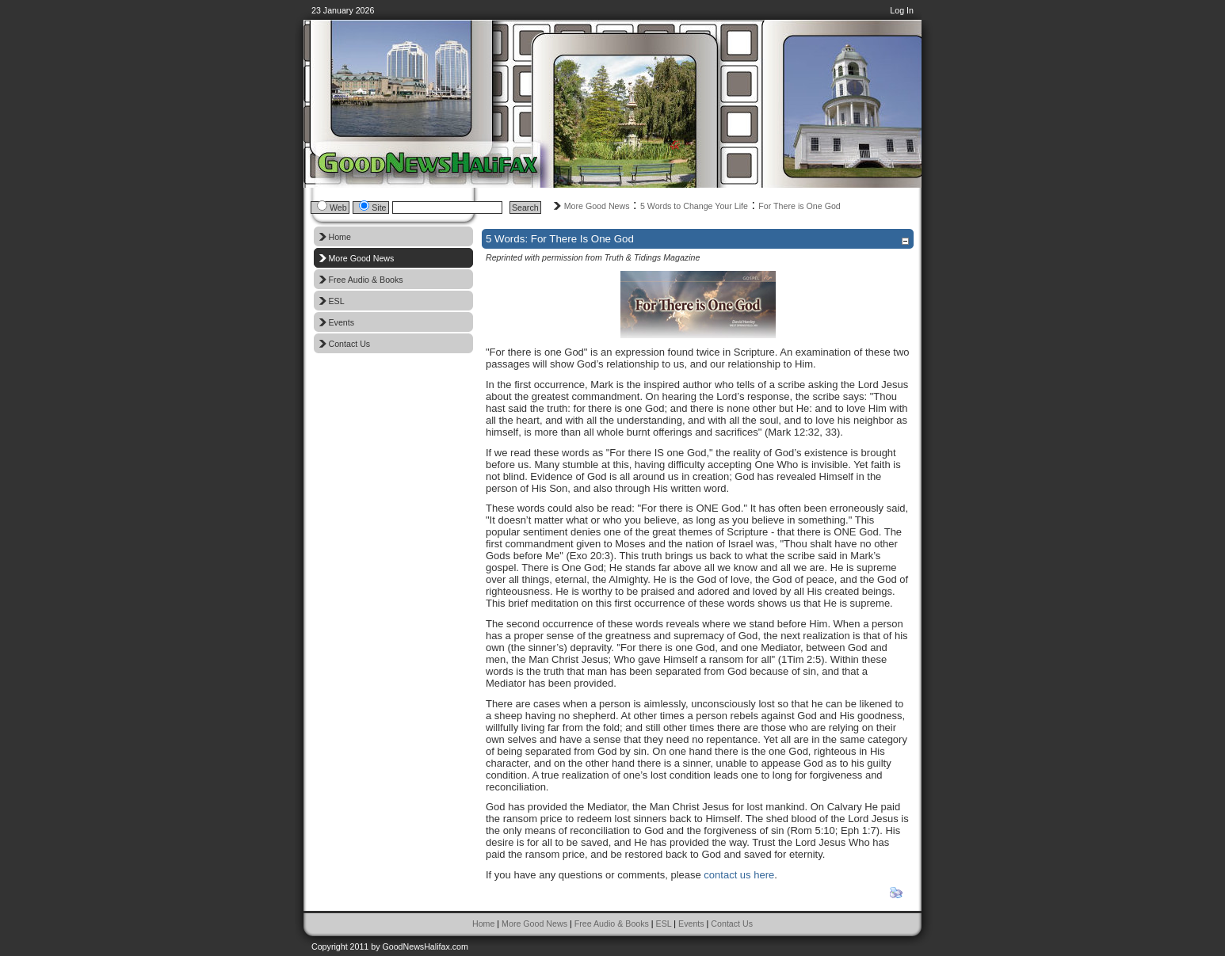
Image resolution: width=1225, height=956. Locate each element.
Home (483, 923)
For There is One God (799, 206)
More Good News (597, 206)
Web (338, 207)
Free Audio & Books (611, 923)
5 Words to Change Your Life (694, 206)
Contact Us (732, 923)
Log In (902, 10)
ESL (664, 923)
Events (691, 923)
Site (379, 207)
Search (525, 207)
